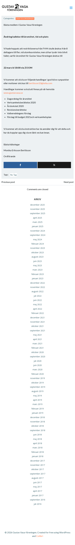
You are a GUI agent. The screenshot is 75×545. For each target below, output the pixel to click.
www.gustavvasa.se (13, 92)
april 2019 (37, 400)
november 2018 (37, 421)
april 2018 (37, 443)
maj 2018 (37, 439)
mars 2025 (37, 222)
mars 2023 (37, 269)
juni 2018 (37, 434)
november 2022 (37, 287)
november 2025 (37, 209)
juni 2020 (37, 365)
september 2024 (37, 235)
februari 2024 (37, 243)
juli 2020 (37, 361)
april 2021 (37, 339)
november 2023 (37, 248)
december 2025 (37, 204)
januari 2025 (37, 226)
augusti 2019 (37, 391)
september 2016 (37, 499)
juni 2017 (37, 482)
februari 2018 (37, 452)
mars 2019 (37, 404)
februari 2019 (37, 408)
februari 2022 (37, 313)
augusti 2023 (37, 256)
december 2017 (37, 460)
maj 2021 (37, 334)
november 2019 (37, 378)
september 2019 (37, 387)
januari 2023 (37, 278)
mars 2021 (37, 343)
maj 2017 (37, 486)
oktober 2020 (37, 352)
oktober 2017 (37, 469)
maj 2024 (37, 239)
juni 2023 (37, 261)
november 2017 (37, 465)
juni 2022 (37, 300)
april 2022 (37, 308)
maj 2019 (37, 395)
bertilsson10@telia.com (40, 83)
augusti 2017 (37, 478)
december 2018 (37, 417)
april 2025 (37, 217)
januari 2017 (37, 495)
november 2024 (37, 230)
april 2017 (37, 491)
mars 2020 (37, 369)
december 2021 (37, 317)
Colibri (39, 536)
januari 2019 (37, 413)
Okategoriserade (25, 18)
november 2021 (37, 321)
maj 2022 (37, 304)
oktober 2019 (37, 382)
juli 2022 (37, 295)
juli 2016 (37, 504)
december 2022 (37, 282)
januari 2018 (37, 456)
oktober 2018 (37, 426)
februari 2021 (37, 347)
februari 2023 (37, 274)
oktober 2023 (37, 252)
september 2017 (37, 473)
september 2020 (37, 356)
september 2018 (37, 430)
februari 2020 (37, 374)
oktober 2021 (37, 326)
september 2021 (37, 330)
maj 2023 (37, 265)
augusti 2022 (37, 291)
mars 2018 (37, 447)
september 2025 (37, 213)
